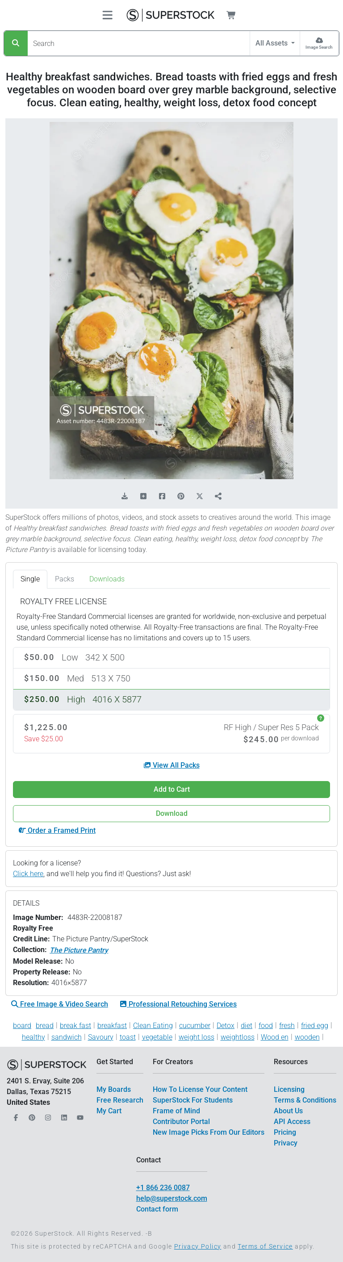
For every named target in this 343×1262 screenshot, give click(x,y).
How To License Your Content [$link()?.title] (200, 1089)
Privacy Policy (198, 1246)
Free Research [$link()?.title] (119, 1100)
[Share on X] (199, 496)
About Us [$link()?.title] (288, 1111)
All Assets (272, 43)
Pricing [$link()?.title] (285, 1132)
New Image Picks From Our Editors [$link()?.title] (208, 1132)
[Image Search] (319, 43)
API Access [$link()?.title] (292, 1121)
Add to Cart (172, 789)
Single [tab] (30, 579)
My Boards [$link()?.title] (113, 1089)
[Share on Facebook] (162, 496)
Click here (28, 873)
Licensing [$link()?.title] (289, 1089)
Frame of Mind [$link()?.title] (176, 1111)
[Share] (218, 496)
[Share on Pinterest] (181, 496)
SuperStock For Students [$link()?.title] (193, 1100)
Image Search (319, 47)
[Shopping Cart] (236, 15)
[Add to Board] (143, 496)
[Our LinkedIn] (63, 1115)
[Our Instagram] (47, 1115)
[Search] (16, 43)
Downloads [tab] (107, 579)
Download (172, 813)
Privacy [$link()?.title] (285, 1143)
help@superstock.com (171, 1198)
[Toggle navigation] (107, 15)
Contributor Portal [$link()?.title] (181, 1121)
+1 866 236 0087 (163, 1187)
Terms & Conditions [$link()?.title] (305, 1100)
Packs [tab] (64, 579)
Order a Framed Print (57, 830)
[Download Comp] (124, 496)
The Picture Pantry (79, 950)
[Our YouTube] (79, 1115)
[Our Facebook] (15, 1115)
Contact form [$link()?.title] (157, 1209)
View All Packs (172, 765)
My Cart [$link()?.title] (108, 1111)
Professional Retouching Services (178, 1004)
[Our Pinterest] (31, 1115)
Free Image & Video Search (59, 1004)
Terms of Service (265, 1246)
